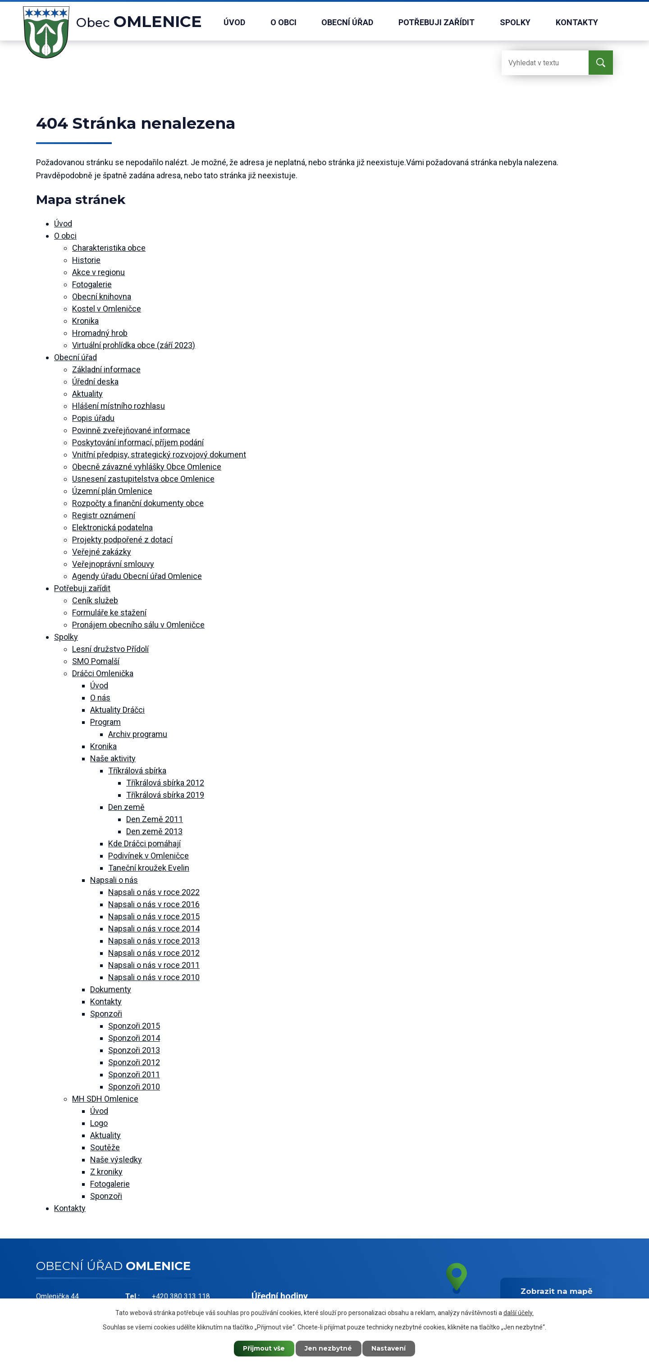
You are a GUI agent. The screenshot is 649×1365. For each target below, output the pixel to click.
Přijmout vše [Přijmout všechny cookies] (263, 1348)
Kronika (85, 320)
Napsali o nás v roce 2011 (154, 965)
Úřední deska (95, 381)
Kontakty (577, 22)
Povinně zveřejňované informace (131, 430)
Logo (99, 1123)
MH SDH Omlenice (105, 1098)
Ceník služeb (95, 600)
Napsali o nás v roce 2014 (154, 928)
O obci (283, 22)
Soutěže (105, 1147)
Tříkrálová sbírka (137, 770)
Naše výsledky (116, 1159)
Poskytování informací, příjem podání (138, 442)
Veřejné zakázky (101, 551)
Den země (126, 807)
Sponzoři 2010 (134, 1086)
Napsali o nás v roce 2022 (154, 892)
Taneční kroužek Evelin (148, 867)
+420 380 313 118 (181, 1296)
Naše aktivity (113, 758)
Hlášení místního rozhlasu (118, 406)
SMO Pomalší (95, 661)
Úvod (234, 22)
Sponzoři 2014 (134, 1038)
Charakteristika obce (109, 248)
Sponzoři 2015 (134, 1026)
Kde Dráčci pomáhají (144, 843)
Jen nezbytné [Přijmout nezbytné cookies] (328, 1348)
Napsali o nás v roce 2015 (154, 916)
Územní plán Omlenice (112, 491)
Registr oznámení (103, 515)
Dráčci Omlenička (102, 673)
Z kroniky (106, 1171)
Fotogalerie (92, 284)
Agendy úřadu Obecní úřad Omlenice (137, 576)
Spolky (515, 22)
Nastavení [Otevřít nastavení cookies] (390, 1348)
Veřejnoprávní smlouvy (113, 564)
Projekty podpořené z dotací (122, 539)
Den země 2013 (154, 831)
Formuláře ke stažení (109, 612)
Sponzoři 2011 (134, 1074)
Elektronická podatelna (112, 527)
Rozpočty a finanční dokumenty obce (138, 503)
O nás (100, 697)
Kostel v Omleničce (106, 308)
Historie (86, 260)
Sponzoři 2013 (134, 1050)
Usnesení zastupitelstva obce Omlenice (143, 479)
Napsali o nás (114, 880)
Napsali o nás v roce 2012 (154, 953)
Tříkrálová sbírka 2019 (165, 795)
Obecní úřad (347, 22)
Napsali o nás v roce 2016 (154, 904)
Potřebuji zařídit (436, 22)
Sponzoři (106, 1013)
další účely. (518, 1312)
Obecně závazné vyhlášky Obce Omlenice (146, 466)
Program (105, 722)
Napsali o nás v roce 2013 (154, 940)
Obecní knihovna (101, 296)
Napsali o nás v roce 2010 (154, 977)
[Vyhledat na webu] (538, 62)
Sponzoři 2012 (134, 1062)
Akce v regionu (98, 272)
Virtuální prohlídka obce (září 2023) (133, 345)
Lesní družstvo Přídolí (110, 649)
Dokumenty (110, 989)
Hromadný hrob (100, 333)
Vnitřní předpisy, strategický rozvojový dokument (159, 454)
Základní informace (106, 369)
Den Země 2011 (154, 819)
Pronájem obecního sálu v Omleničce (138, 624)
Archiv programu (137, 734)
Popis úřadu (93, 418)
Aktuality (87, 393)
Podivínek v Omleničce (148, 855)
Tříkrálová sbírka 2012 (165, 782)
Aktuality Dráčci (117, 709)
